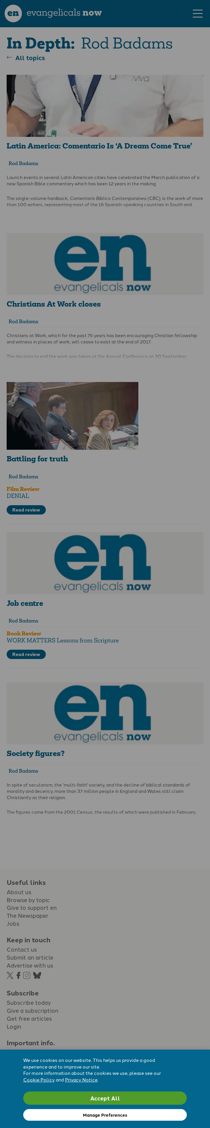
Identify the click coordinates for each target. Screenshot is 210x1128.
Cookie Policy (39, 1079)
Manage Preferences (105, 1115)
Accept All (105, 1098)
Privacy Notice (81, 1079)
